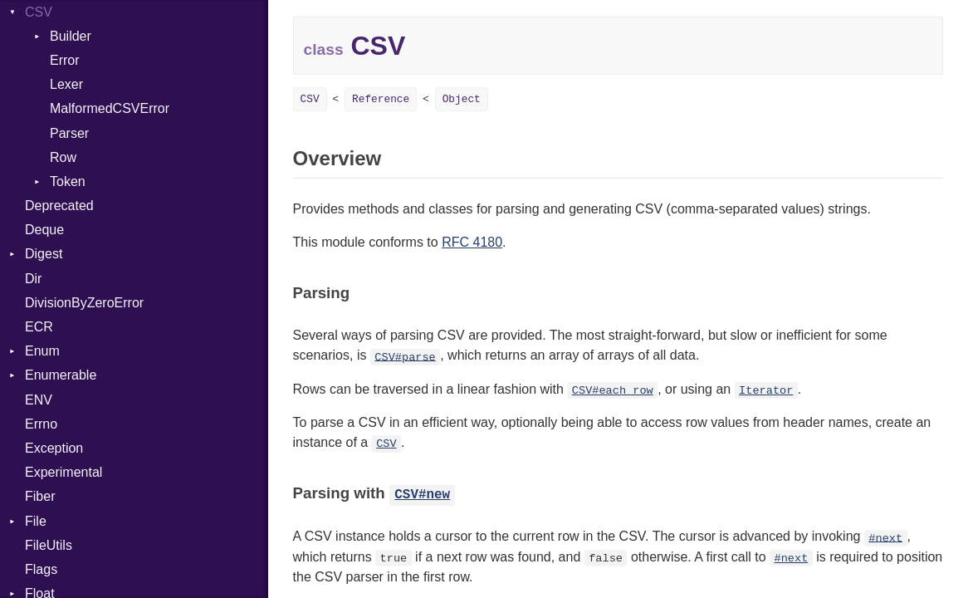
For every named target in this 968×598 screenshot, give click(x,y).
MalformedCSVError (109, 108)
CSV (310, 99)
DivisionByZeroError (84, 303)
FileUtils (48, 545)
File (35, 521)
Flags (41, 569)
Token (68, 181)
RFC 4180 (472, 242)
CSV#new (422, 495)
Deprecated (59, 206)
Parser (69, 133)
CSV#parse (404, 356)
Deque (44, 230)
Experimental (63, 472)
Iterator (766, 391)
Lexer (66, 84)
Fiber (40, 496)
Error (65, 60)
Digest (43, 254)
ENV (38, 400)
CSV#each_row (612, 391)
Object (461, 99)
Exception (54, 448)
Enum (42, 351)
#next (885, 538)
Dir (33, 279)
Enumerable (60, 375)
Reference (380, 99)
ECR (39, 327)
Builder (70, 36)
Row (63, 157)
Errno (41, 424)
